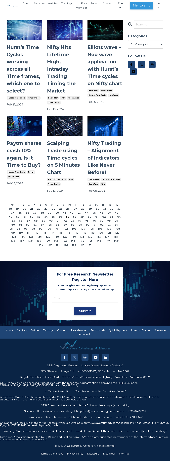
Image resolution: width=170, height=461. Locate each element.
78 (109, 223)
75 (86, 223)
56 (60, 219)
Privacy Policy (75, 456)
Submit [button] (85, 314)
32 (111, 211)
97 (26, 231)
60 (89, 219)
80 (13, 227)
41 (64, 215)
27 (75, 211)
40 (57, 215)
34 (13, 215)
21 (31, 211)
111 (28, 235)
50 (18, 219)
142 (64, 243)
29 (90, 211)
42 (71, 215)
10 (69, 207)
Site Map (124, 456)
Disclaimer (109, 456)
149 (41, 247)
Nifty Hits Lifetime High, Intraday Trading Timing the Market (61, 69)
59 (82, 219)
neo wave (113, 104)
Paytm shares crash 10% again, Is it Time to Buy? (24, 156)
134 (107, 239)
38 (42, 215)
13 (89, 207)
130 (73, 239)
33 (119, 211)
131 (82, 239)
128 (56, 239)
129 (65, 239)
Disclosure (93, 456)
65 (13, 223)
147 (107, 243)
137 (22, 243)
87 (65, 227)
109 (12, 235)
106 (100, 231)
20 (24, 211)
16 (110, 207)
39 (49, 215)
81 (20, 227)
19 (17, 211)
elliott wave (106, 99)
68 (36, 223)
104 (83, 231)
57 (67, 219)
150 (49, 247)
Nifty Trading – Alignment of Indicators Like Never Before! (104, 160)
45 (94, 215)
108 (117, 231)
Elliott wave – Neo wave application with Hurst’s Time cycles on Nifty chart (104, 69)
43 (79, 215)
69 (43, 223)
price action (73, 99)
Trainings (65, 3)
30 (97, 211)
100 (48, 231)
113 (44, 235)
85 (50, 227)
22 (38, 211)
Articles (51, 3)
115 (60, 235)
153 (74, 247)
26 (68, 211)
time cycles (34, 99)
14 (96, 207)
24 (53, 211)
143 (73, 243)
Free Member (80, 5)
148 (116, 243)
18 (10, 211)
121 (109, 235)
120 (100, 235)
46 (101, 215)
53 (39, 219)
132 (90, 239)
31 (104, 211)
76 (94, 223)
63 (111, 219)
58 (75, 219)
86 (57, 227)
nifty (63, 99)
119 (92, 235)
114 (52, 235)
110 (21, 235)
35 (20, 215)
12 (82, 207)
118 (84, 235)
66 (21, 223)
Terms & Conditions (52, 456)
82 (27, 227)
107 (109, 231)
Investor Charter (140, 333)
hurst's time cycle (16, 99)
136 (13, 243)
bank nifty (53, 99)
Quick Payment (118, 333)
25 (60, 211)
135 (116, 239)
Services (37, 3)
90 (87, 227)
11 (76, 207)
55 (53, 219)
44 (86, 215)
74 (79, 223)
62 (104, 219)
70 (51, 223)
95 (11, 231)
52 (31, 219)
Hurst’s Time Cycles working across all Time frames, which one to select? (24, 69)
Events (122, 5)
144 (81, 243)
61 (96, 219)
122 (117, 235)
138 (30, 243)
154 (82, 247)
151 (58, 247)
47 (109, 215)
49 (10, 219)
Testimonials (98, 333)
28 (83, 211)
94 (116, 227)
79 (116, 223)
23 (46, 211)
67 (28, 223)
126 (39, 239)
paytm (31, 175)
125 (31, 239)
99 (40, 231)
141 (56, 243)
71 (58, 223)
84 (42, 227)
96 (18, 231)
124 (22, 239)
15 (103, 207)
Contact (107, 3)
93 (109, 227)
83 (35, 227)
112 (36, 235)
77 (101, 223)
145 (90, 243)
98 (33, 231)
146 (99, 243)
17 (117, 207)
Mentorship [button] (142, 5)
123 (14, 239)
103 (74, 231)
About (24, 3)
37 (35, 215)
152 (66, 247)
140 (47, 243)
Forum (94, 3)
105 (91, 231)
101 (57, 231)
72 (65, 223)
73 (72, 223)
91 (94, 227)
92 (102, 227)
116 (68, 235)
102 (65, 231)
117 (76, 235)
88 (73, 227)
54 (46, 219)
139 (39, 243)
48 (116, 215)
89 (80, 227)
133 (98, 239)
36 (27, 215)
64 (119, 219)
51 (25, 219)
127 (48, 239)
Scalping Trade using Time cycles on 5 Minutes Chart (64, 160)
